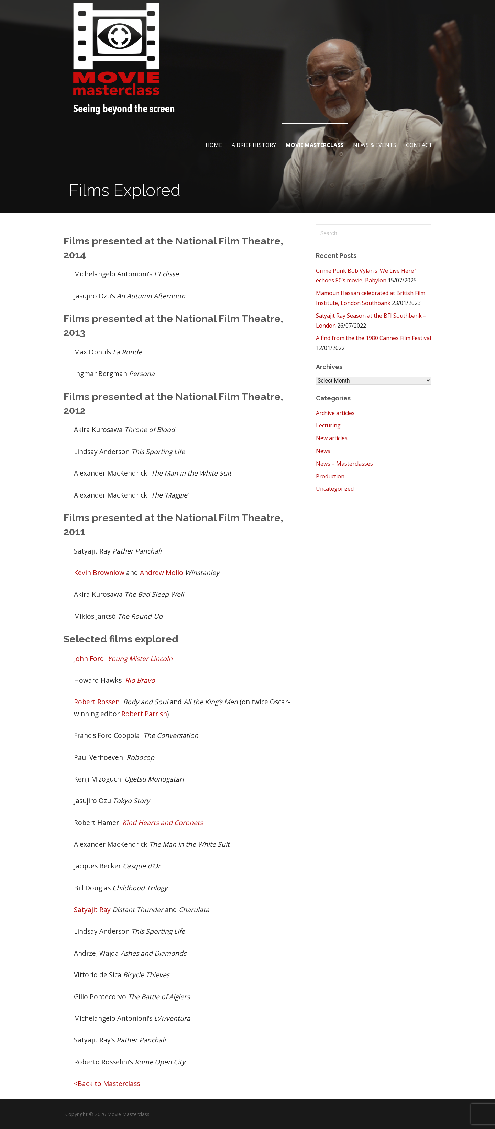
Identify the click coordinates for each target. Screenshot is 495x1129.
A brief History (254, 145)
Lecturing (328, 425)
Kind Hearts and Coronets (162, 822)
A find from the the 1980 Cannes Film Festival (373, 338)
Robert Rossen (97, 701)
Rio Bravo (140, 680)
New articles (332, 438)
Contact (419, 145)
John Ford (89, 658)
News (323, 451)
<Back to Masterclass (107, 1083)
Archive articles (335, 413)
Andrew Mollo (161, 572)
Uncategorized (335, 488)
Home (214, 145)
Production (330, 476)
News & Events (374, 145)
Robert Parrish (144, 713)
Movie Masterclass (314, 145)
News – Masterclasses (344, 463)
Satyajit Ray (92, 909)
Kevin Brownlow (99, 572)
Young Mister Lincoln (140, 658)
